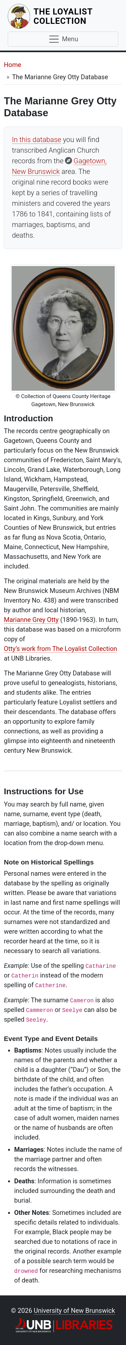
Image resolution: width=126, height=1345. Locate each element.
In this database (36, 140)
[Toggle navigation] (63, 39)
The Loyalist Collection (76, 16)
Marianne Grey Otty (31, 620)
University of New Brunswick (74, 1310)
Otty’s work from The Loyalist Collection (60, 649)
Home (12, 65)
